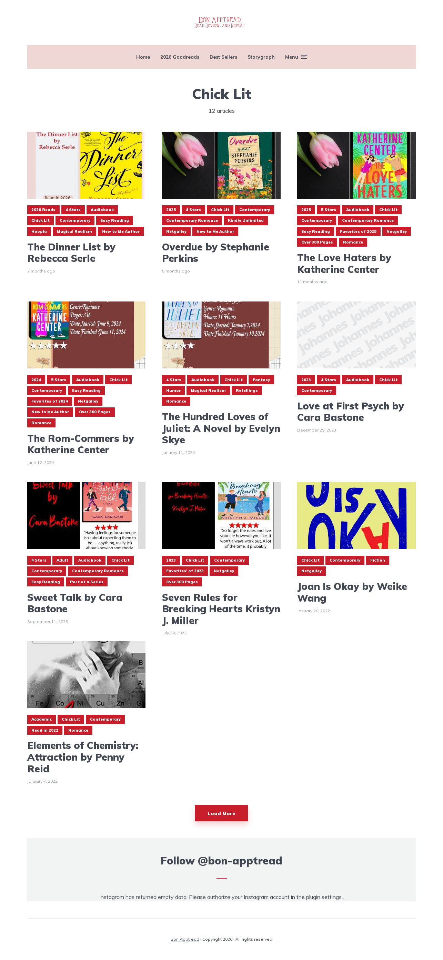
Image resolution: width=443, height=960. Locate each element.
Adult (62, 560)
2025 (171, 209)
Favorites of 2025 (358, 231)
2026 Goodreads (179, 57)
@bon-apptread (240, 860)
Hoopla (39, 231)
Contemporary (75, 220)
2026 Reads (43, 209)
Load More (221, 813)
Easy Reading (114, 220)
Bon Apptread (185, 939)
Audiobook (102, 209)
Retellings (247, 390)
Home (143, 57)
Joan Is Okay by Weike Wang (352, 592)
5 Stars (328, 209)
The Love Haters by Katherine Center (344, 263)
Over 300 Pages (317, 242)
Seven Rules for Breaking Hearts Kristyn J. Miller (221, 609)
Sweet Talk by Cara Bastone (75, 603)
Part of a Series (86, 582)
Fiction (377, 560)
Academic (41, 719)
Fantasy (261, 379)
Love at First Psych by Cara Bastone (350, 411)
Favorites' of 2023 (185, 570)
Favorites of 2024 (49, 401)
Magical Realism (74, 231)
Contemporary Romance (192, 220)
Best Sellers (223, 57)
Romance (353, 242)
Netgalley (176, 231)
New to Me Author (121, 231)
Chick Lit (40, 220)
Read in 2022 (44, 730)
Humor (173, 390)
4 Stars (73, 209)
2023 (306, 379)
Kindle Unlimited (246, 220)
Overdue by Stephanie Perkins (215, 252)
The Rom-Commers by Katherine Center (80, 444)
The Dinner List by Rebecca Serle (71, 252)
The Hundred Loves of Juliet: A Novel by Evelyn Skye (221, 428)
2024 (36, 379)
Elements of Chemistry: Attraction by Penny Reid (82, 757)
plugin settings (324, 896)
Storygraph (261, 57)
